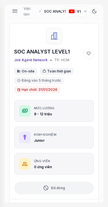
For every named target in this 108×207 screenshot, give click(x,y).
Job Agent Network (31, 60)
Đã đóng (54, 188)
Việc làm (27, 11)
